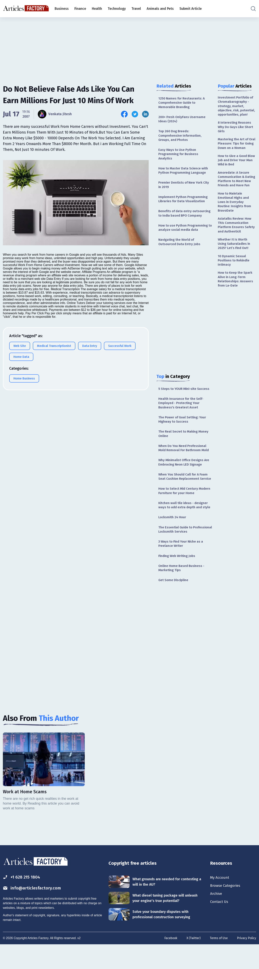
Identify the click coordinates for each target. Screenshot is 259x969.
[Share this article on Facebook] (124, 114)
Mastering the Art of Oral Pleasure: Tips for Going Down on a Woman (235, 152)
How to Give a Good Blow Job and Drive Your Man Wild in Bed (237, 171)
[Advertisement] (130, 47)
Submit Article (190, 9)
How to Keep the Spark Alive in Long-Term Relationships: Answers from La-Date (236, 300)
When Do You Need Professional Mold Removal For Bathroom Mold (185, 459)
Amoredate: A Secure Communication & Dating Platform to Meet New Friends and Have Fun (237, 193)
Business (62, 9)
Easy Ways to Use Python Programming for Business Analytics (179, 156)
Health (97, 9)
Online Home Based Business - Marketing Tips (182, 592)
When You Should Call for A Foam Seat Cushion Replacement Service (184, 491)
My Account (220, 902)
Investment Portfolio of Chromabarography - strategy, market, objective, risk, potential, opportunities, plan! (237, 108)
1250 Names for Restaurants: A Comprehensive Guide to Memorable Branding (182, 103)
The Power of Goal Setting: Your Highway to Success (183, 430)
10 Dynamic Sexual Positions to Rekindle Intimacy (234, 280)
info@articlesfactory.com (33, 912)
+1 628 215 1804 (23, 901)
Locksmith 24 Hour (172, 540)
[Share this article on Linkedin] (145, 114)
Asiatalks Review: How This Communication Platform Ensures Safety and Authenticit (237, 244)
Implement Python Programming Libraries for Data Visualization (183, 202)
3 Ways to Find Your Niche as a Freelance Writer (182, 567)
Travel (136, 9)
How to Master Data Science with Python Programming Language (184, 173)
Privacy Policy (246, 963)
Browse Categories (226, 910)
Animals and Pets (160, 9)
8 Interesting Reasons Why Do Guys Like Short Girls (236, 132)
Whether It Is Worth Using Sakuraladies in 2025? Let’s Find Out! (235, 263)
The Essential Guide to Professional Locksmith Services (183, 552)
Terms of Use (218, 963)
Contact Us (219, 927)
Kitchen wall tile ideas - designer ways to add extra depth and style (184, 525)
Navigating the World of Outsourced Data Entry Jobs (180, 251)
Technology (117, 9)
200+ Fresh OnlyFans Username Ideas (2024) (182, 120)
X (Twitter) (192, 963)
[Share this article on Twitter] (135, 114)
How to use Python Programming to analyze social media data (184, 236)
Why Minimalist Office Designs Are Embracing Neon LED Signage (185, 474)
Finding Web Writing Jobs (177, 579)
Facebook (169, 963)
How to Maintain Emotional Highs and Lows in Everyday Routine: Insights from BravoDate (235, 220)
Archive (216, 919)
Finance (80, 9)
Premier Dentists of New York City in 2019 (184, 187)
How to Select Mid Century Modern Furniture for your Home (183, 508)
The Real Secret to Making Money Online (184, 444)
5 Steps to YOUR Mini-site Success (185, 398)
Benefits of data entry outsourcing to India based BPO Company (183, 219)
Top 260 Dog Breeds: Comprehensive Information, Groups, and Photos (180, 137)
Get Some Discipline (174, 604)
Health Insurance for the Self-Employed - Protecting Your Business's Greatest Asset (181, 413)
